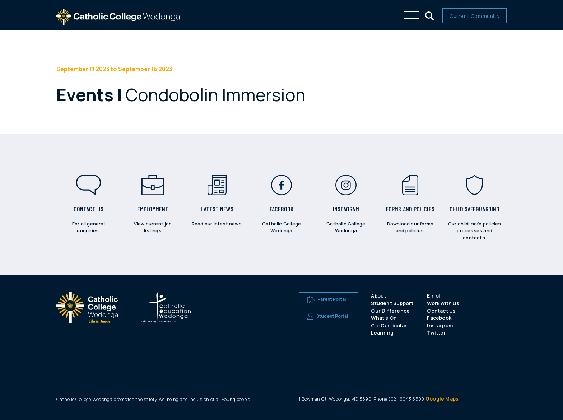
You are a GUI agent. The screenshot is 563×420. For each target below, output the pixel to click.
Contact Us (441, 310)
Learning (382, 332)
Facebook (439, 317)
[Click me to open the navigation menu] (411, 15)
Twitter (436, 332)
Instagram (440, 325)
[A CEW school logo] (87, 315)
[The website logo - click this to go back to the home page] (118, 21)
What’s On (384, 317)
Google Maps (442, 398)
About (378, 295)
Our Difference (390, 310)
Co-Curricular (389, 325)
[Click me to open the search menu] (429, 15)
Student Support (392, 303)
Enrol (433, 295)
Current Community (474, 16)
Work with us (443, 303)
